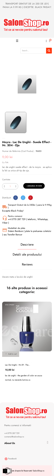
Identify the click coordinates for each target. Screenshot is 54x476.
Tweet (23, 197)
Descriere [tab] (27, 244)
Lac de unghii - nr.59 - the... (17, 364)
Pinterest (30, 197)
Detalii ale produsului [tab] (27, 254)
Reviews (27, 264)
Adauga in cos (34, 186)
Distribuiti (15, 197)
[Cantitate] (10, 186)
